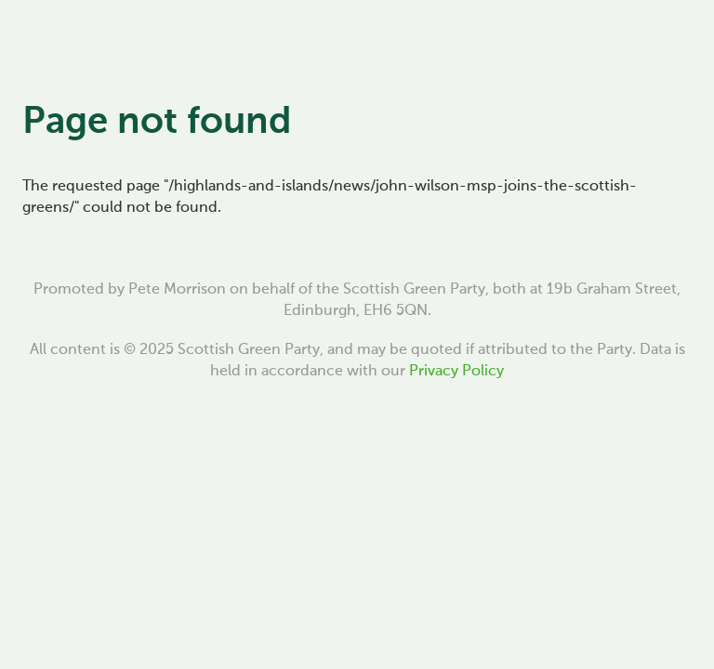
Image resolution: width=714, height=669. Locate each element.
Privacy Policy (456, 371)
